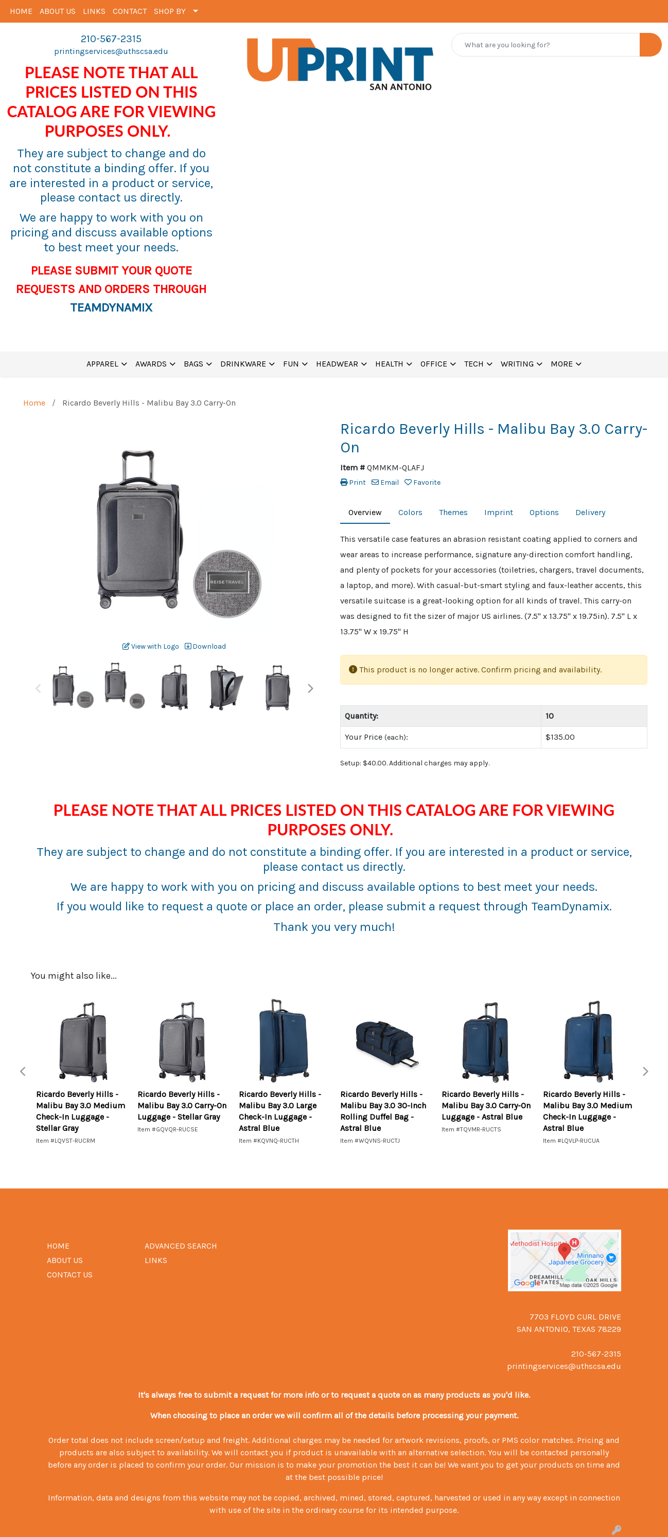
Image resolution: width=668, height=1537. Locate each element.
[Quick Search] (545, 45)
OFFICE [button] (433, 364)
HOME (21, 11)
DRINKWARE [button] (243, 364)
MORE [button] (562, 364)
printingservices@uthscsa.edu (111, 51)
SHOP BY (170, 11)
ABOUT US (58, 11)
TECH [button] (474, 364)
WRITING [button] (517, 364)
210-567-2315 (111, 39)
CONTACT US (70, 1274)
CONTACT (130, 11)
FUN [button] (291, 364)
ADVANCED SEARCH (181, 1246)
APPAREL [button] (102, 364)
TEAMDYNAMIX (111, 307)
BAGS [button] (193, 364)
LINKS (94, 11)
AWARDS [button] (151, 364)
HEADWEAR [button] (337, 364)
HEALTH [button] (389, 364)
